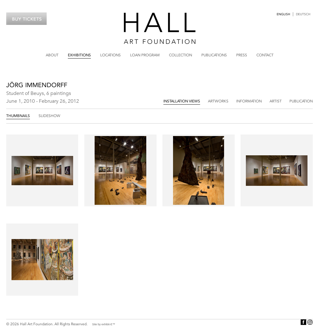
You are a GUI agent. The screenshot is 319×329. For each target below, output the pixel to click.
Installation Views (181, 101)
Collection (180, 55)
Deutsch (303, 14)
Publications (214, 55)
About (52, 55)
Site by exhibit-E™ (103, 324)
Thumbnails (18, 116)
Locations (110, 55)
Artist (276, 101)
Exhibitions (79, 55)
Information (249, 101)
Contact (265, 55)
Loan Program (145, 55)
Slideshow (49, 116)
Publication (301, 101)
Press (241, 55)
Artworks (218, 101)
